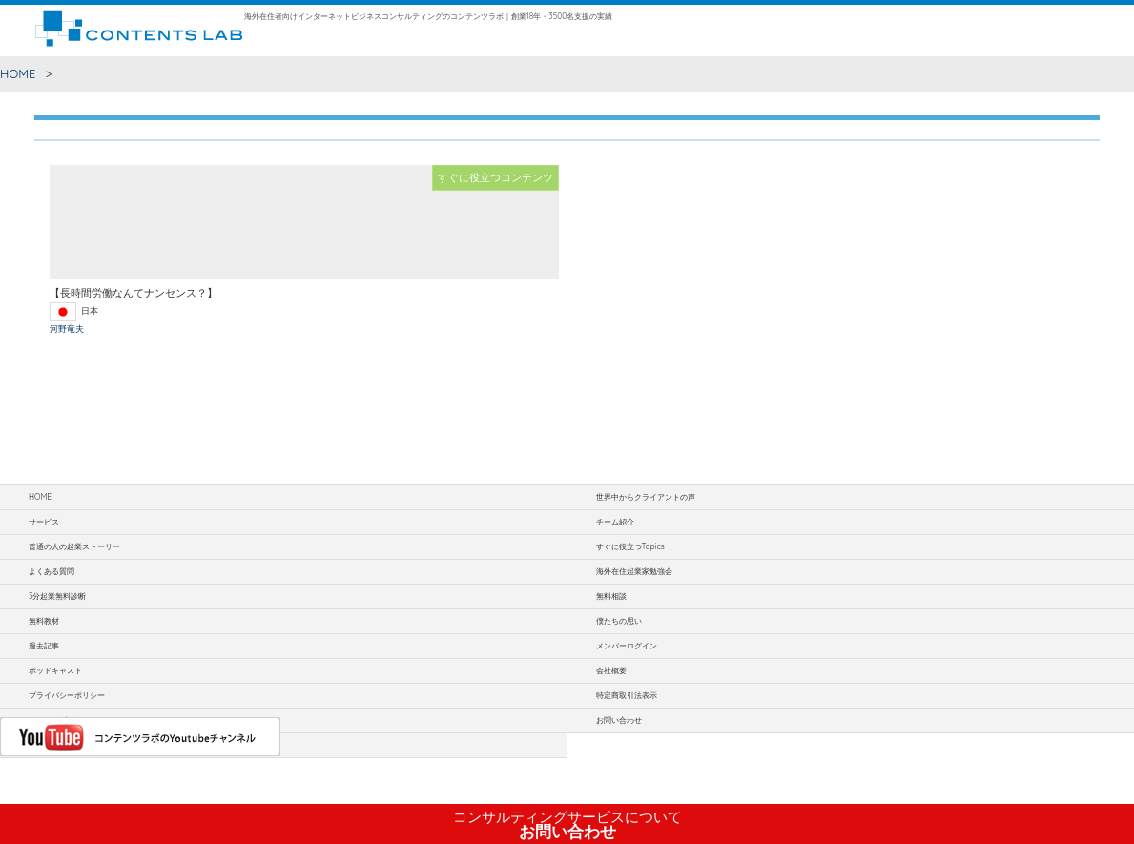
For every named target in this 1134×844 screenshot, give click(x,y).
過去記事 (44, 645)
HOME (18, 73)
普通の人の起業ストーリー (74, 546)
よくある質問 (51, 571)
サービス (44, 521)
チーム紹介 (615, 521)
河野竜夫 (67, 328)
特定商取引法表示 (626, 695)
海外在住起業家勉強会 (634, 571)
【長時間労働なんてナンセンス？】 (133, 292)
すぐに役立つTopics (630, 546)
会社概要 (611, 670)
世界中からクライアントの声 (645, 497)
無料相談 (611, 596)
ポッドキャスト (55, 670)
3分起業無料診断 (57, 596)
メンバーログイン (626, 645)
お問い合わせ (567, 825)
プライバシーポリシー (67, 695)
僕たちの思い (619, 621)
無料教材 (44, 621)
